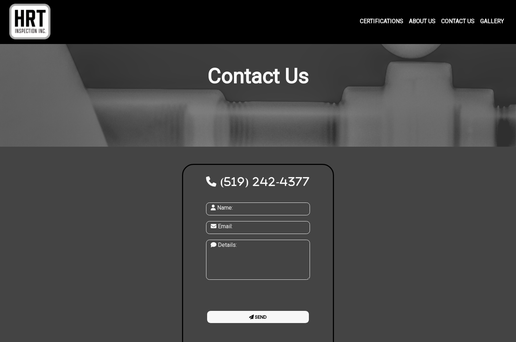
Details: (224, 244)
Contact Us (457, 21)
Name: (222, 207)
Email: (222, 226)
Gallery (492, 21)
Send (258, 317)
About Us (422, 21)
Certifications (381, 21)
